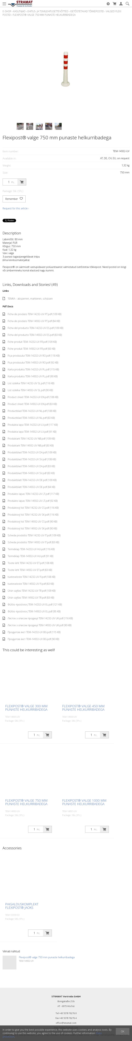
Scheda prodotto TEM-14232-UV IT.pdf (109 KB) (31, 535)
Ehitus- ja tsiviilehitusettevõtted (47, 11)
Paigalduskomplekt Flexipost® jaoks (22, 906)
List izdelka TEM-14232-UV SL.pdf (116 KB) (28, 383)
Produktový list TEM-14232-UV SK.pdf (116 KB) (30, 514)
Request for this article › (16, 208)
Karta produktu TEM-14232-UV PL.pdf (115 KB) (31, 369)
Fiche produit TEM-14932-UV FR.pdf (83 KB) (29, 348)
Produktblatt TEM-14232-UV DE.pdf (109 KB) (29, 480)
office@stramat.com (66, 1022)
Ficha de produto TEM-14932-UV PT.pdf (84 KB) (31, 321)
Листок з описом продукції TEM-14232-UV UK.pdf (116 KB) (38, 618)
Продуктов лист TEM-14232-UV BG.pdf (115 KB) (31, 632)
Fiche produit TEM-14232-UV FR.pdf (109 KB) (30, 341)
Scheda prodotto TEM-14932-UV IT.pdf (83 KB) (31, 542)
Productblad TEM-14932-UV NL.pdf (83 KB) (29, 417)
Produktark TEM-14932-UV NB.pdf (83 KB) (28, 445)
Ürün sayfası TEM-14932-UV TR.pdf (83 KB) (28, 597)
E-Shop (7, 11)
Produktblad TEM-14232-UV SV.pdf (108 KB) (29, 459)
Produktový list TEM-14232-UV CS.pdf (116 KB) (31, 507)
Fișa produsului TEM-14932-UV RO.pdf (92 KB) (30, 362)
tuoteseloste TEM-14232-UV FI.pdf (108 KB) (29, 576)
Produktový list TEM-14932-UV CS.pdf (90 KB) (30, 521)
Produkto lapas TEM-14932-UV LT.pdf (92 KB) (30, 500)
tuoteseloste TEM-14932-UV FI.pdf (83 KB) (28, 583)
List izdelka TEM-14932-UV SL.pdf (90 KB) (28, 390)
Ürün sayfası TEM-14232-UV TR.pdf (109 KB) (29, 590)
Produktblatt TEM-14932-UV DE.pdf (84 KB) (29, 487)
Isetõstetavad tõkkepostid (87, 11)
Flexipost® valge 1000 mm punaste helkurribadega (84, 802)
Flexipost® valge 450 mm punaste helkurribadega (83, 708)
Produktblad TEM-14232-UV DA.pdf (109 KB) (29, 452)
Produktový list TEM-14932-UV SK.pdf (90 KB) (30, 528)
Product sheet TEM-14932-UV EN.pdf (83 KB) (30, 404)
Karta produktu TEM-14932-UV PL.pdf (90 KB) (30, 376)
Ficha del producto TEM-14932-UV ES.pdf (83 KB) (32, 335)
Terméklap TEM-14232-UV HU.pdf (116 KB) (29, 549)
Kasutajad (19, 11)
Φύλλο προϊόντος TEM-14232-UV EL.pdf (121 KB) (32, 604)
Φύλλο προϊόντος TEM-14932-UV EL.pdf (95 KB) (31, 611)
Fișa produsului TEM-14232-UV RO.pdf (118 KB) (31, 355)
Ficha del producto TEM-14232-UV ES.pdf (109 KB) (33, 328)
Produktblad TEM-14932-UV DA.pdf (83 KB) (29, 466)
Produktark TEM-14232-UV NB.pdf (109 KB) (29, 438)
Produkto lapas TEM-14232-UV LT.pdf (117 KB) (31, 494)
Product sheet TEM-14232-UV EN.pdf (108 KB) (30, 397)
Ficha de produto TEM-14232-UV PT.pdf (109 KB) (32, 314)
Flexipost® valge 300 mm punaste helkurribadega (26, 708)
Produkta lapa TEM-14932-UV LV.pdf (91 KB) (29, 431)
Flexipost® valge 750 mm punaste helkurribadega (44, 14)
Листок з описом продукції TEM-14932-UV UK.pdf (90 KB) (37, 625)
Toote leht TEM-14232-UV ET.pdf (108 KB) (28, 563)
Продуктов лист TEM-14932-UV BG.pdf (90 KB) (31, 639)
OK (122, 1031)
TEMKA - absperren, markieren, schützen (28, 298)
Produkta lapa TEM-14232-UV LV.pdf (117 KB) (30, 424)
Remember (14, 199)
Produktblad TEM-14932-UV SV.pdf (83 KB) (29, 473)
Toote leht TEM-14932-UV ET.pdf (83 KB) (27, 570)
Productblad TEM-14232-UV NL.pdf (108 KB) (29, 411)
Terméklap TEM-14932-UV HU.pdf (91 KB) (28, 556)
